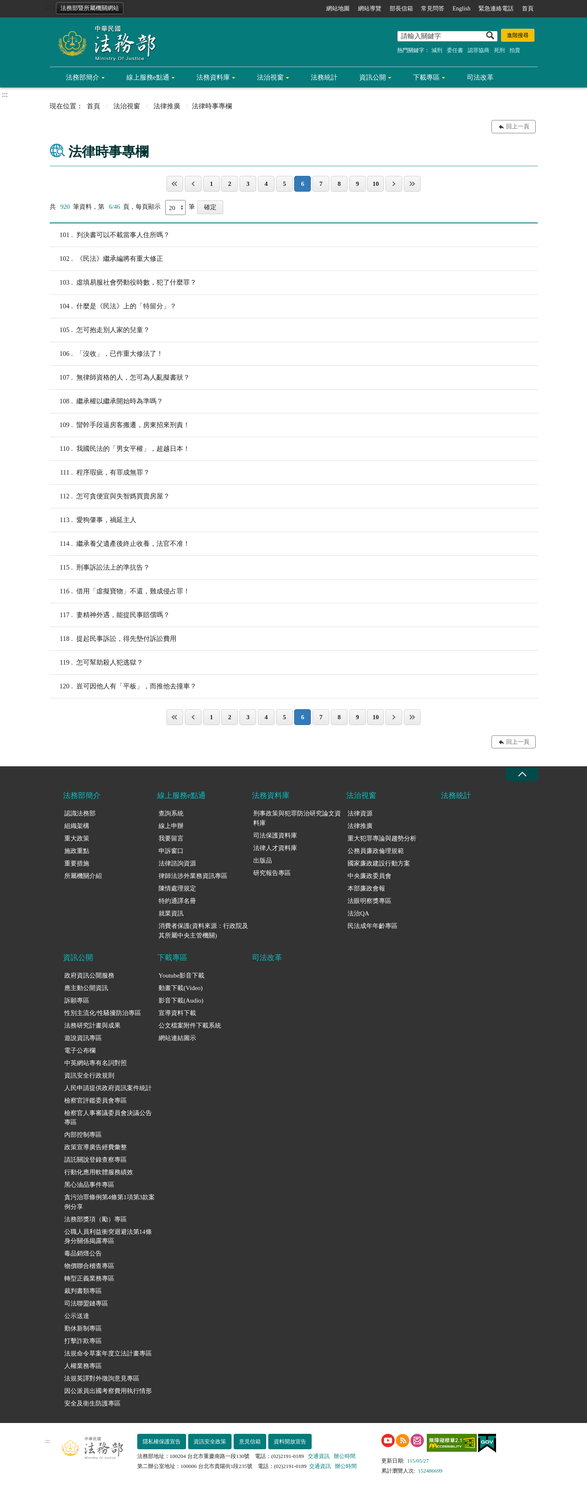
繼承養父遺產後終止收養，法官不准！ (120, 544)
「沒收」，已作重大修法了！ (106, 354)
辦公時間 (344, 1456)
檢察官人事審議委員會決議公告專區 (108, 1118)
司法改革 (480, 77)
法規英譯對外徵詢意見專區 (101, 1378)
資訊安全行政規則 (89, 1075)
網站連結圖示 (177, 1038)
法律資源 (360, 813)
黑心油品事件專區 (89, 1184)
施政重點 (76, 851)
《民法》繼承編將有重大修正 (106, 259)
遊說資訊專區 (83, 1038)
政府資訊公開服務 (89, 975)
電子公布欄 (80, 1050)
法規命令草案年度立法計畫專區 (108, 1353)
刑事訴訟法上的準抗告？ (100, 568)
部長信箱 (401, 8)
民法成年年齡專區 (373, 926)
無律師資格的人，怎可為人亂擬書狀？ (120, 378)
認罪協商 (478, 50)
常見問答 (432, 8)
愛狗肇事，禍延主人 (93, 520)
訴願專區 (76, 1000)
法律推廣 (167, 106)
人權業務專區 (83, 1366)
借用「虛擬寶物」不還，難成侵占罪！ (120, 591)
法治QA (358, 913)
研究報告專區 (272, 873)
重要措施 (76, 863)
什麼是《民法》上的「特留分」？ (113, 306)
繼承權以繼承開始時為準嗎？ (106, 401)
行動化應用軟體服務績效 (98, 1172)
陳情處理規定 (177, 888)
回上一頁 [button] (517, 126)
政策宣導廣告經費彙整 (95, 1147)
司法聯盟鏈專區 (86, 1303)
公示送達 (76, 1316)
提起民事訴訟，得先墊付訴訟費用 (113, 639)
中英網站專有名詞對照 (95, 1063)
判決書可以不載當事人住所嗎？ (110, 235)
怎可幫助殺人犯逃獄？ (96, 663)
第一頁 (174, 184)
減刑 (436, 50)
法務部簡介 (82, 77)
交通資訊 (319, 1456)
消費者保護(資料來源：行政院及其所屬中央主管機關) (203, 931)
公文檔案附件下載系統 (190, 1025)
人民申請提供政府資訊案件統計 (108, 1088)
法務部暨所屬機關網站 (89, 8)
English (462, 8)
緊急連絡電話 (496, 8)
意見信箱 (250, 1441)
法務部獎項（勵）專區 (95, 1219)
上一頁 (193, 184)
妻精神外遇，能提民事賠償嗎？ (110, 615)
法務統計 (324, 77)
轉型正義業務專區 (89, 1278)
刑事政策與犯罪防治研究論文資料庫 (297, 818)
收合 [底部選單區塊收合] (522, 774)
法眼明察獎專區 (369, 901)
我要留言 (171, 838)
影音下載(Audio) (181, 1000)
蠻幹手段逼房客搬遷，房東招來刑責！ (120, 425)
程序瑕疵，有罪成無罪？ (100, 473)
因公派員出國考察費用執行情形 (108, 1391)
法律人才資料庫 (275, 848)
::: (48, 6)
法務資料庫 (213, 77)
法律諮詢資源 (177, 863)
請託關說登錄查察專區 (95, 1159)
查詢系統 (171, 813)
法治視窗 (270, 77)
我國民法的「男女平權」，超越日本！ (120, 449)
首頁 (528, 8)
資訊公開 (372, 77)
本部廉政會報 (366, 888)
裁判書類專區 (83, 1291)
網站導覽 (369, 8)
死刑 (499, 50)
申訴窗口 (171, 851)
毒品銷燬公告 (83, 1253)
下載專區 (426, 77)
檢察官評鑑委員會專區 (95, 1100)
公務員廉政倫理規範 (376, 851)
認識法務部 (80, 813)
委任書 (455, 50)
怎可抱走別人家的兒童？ (100, 330)
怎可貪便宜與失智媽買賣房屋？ (110, 496)
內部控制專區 (83, 1134)
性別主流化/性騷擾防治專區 (102, 1013)
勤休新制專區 (83, 1328)
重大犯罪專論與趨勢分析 (382, 838)
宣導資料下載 (177, 1013)
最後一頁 (412, 184)
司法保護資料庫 (275, 835)
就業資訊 (171, 913)
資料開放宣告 (290, 1441)
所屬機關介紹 (83, 876)
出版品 (262, 860)
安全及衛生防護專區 (92, 1403)
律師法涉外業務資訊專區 (193, 876)
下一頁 (393, 184)
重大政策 (76, 838)
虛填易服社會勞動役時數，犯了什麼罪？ (123, 283)
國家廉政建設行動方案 (379, 863)
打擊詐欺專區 (83, 1341)
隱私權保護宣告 (162, 1441)
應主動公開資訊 (86, 988)
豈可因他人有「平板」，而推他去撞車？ (123, 686)
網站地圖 (338, 8)
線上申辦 (171, 826)
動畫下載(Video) (181, 988)
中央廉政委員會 (369, 876)
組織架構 (76, 826)
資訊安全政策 (210, 1441)
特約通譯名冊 (177, 901)
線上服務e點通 (147, 77)
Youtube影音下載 (181, 975)
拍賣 (514, 50)
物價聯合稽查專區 (89, 1266)
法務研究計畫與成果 (92, 1025)
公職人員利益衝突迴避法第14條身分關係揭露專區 (108, 1236)
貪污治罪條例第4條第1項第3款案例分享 (109, 1202)
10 (376, 183)
